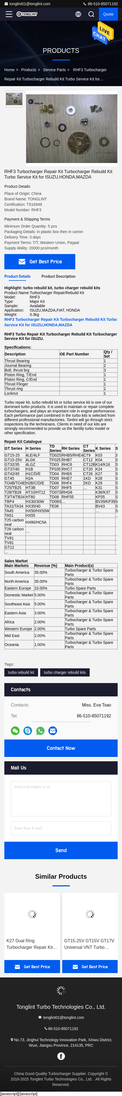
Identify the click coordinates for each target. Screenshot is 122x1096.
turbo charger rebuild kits (65, 672)
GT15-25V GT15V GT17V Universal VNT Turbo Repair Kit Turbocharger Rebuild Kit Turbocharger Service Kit (89, 944)
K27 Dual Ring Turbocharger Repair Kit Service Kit (30, 944)
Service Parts (54, 70)
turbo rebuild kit (21, 672)
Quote (108, 14)
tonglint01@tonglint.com (27, 4)
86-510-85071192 (100, 4)
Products (28, 70)
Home (9, 70)
